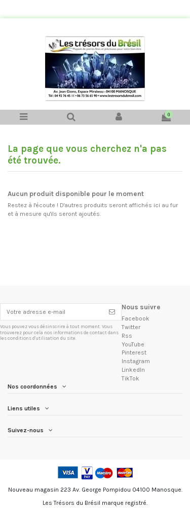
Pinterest (134, 352)
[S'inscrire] (112, 312)
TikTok (130, 378)
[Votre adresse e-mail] (52, 312)
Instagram (136, 361)
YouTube (133, 344)
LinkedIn (133, 369)
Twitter (131, 327)
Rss (127, 335)
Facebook (135, 318)
